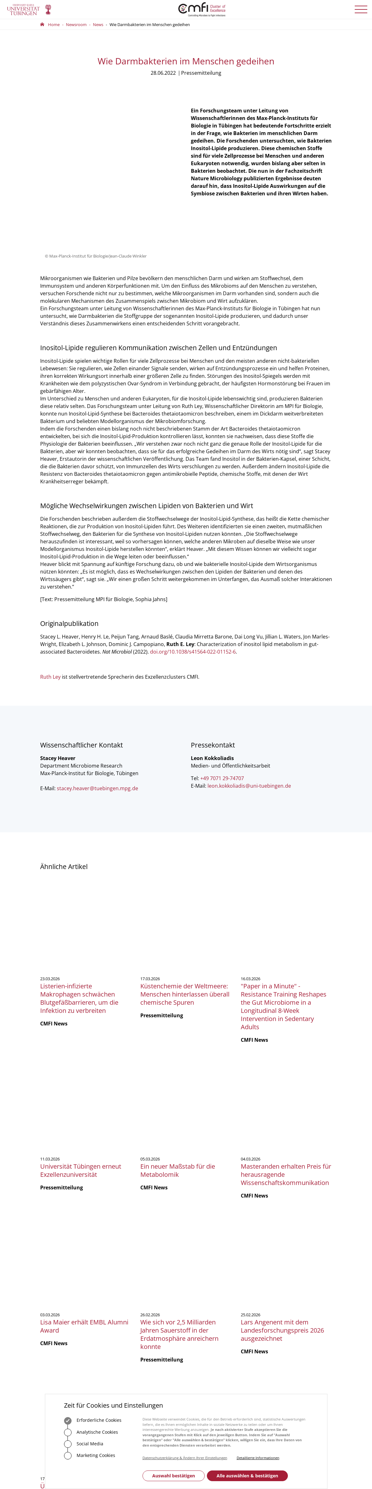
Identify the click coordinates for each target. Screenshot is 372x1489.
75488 (151, 1270)
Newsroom (76, 24)
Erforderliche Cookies (92, 1421)
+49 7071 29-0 (60, 1279)
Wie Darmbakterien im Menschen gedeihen (150, 24)
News (98, 24)
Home (54, 24)
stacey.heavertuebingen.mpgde (97, 723)
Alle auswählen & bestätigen (247, 1476)
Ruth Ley (50, 612)
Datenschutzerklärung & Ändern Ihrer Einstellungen (185, 1457)
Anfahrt (133, 1317)
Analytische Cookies (91, 1432)
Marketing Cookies (89, 1455)
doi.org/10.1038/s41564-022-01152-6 (193, 587)
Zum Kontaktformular (148, 1298)
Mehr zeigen (186, 1174)
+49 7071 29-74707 (222, 713)
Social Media (83, 1444)
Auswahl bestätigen (173, 1476)
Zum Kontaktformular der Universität (60, 1288)
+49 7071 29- (134, 1270)
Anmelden (286, 1286)
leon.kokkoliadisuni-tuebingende (249, 721)
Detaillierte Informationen (258, 1457)
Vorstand (199, 1270)
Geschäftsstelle (205, 1253)
